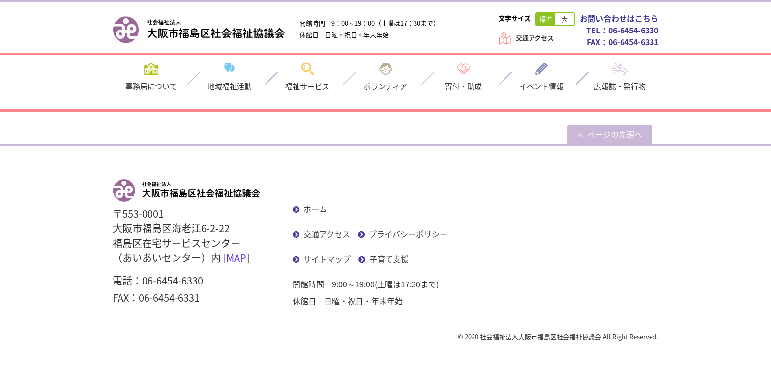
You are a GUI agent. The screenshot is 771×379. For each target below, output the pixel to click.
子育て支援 (389, 259)
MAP (236, 258)
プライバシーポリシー (408, 234)
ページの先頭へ (614, 134)
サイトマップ (327, 259)
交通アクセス (535, 37)
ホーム (315, 209)
